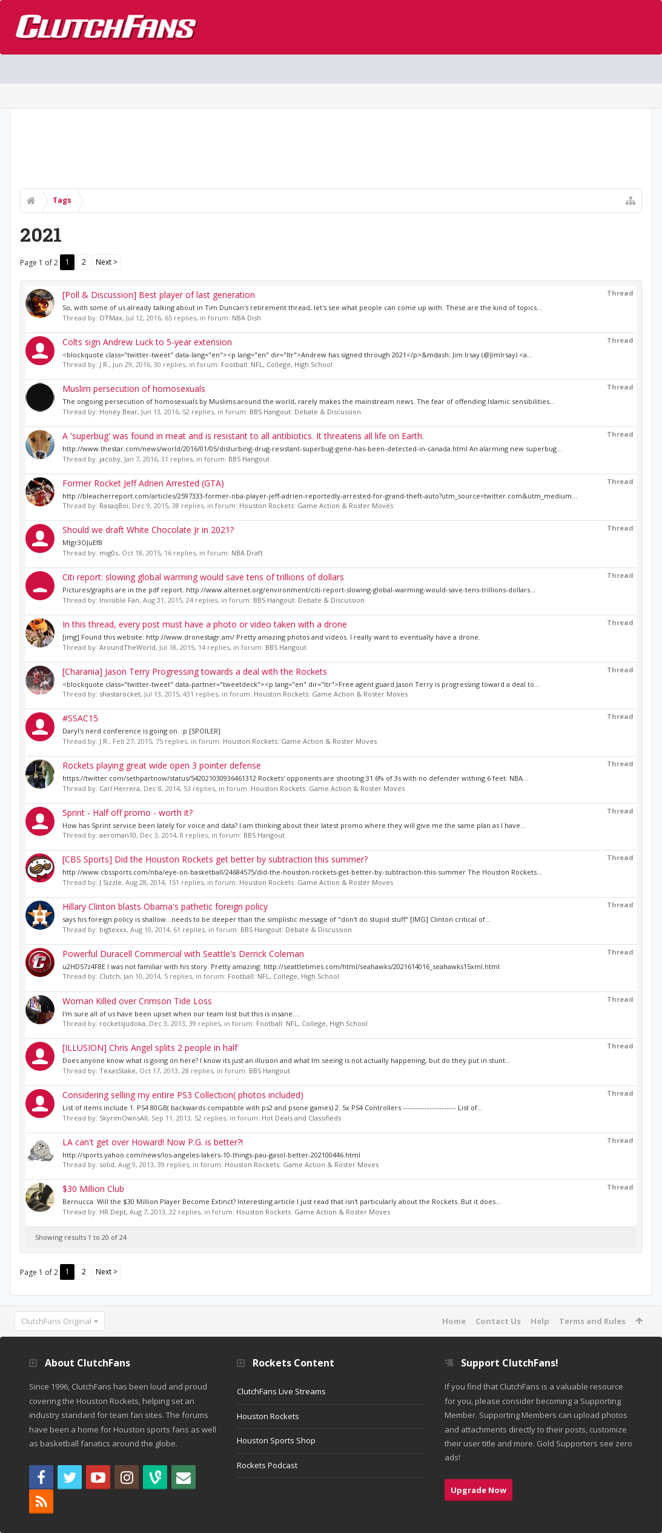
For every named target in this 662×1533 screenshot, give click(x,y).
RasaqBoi (113, 505)
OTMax (110, 317)
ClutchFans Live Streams (281, 1391)
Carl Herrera (119, 788)
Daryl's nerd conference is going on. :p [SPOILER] (141, 730)
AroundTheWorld (127, 647)
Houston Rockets (268, 1416)
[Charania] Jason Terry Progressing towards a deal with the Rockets (194, 671)
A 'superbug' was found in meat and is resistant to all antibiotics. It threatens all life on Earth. (243, 436)
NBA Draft (247, 552)
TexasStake (117, 1070)
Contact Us (498, 1321)
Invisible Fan (119, 599)
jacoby (110, 458)
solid (106, 1164)
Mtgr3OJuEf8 (82, 542)
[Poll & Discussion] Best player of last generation (158, 294)
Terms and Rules (592, 1321)
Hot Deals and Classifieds (301, 1117)
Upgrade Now (478, 1490)
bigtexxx (113, 929)
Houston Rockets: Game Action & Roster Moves (316, 505)
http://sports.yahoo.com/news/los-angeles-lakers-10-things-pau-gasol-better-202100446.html (211, 1154)
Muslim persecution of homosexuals (133, 388)
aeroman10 (117, 834)
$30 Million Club (93, 1188)
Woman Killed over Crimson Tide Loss (137, 1001)
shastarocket (120, 693)
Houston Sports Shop (276, 1440)
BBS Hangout (249, 458)
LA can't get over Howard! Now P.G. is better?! (152, 1142)
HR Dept (112, 1211)
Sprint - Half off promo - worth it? (127, 812)
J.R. (104, 364)
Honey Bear (118, 411)
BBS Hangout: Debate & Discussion (305, 411)
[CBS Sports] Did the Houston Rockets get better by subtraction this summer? (215, 859)
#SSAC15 (80, 718)
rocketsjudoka (122, 1023)
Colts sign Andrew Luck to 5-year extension (147, 342)
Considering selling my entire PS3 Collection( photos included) (182, 1095)
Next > (107, 262)
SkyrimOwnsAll (123, 1117)
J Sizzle (110, 882)
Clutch (109, 976)
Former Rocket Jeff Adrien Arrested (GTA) (143, 483)
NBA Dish (246, 317)
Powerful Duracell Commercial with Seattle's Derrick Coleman (183, 953)
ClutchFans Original (56, 1321)
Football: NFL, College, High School (277, 364)
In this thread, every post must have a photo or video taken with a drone (204, 624)
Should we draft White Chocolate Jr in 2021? (148, 529)
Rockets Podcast (267, 1465)
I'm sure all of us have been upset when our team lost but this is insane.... (181, 1013)
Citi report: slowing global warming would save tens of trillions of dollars (203, 577)
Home (454, 1321)
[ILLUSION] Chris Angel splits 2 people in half (149, 1047)
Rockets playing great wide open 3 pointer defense (161, 765)
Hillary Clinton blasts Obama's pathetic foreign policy (165, 906)
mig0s (108, 552)
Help (540, 1321)
